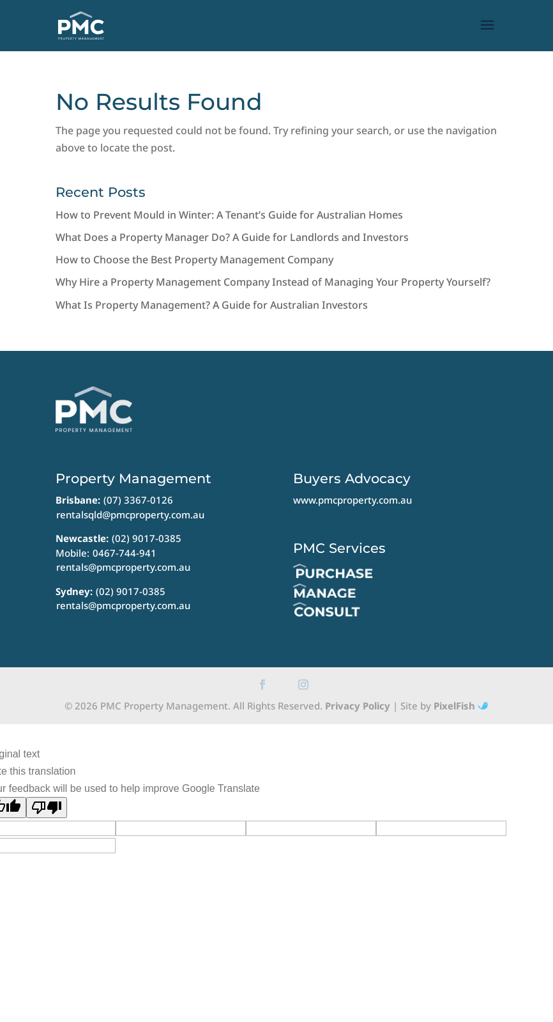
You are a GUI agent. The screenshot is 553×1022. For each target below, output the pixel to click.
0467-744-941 (124, 552)
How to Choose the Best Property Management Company (194, 259)
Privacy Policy (357, 705)
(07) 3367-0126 (138, 499)
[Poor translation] (46, 807)
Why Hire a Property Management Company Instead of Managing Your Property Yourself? (273, 282)
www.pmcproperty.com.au (352, 499)
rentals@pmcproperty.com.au (123, 567)
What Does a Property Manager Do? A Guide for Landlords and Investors (232, 237)
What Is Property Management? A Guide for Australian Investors (212, 305)
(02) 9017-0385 (146, 538)
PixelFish (461, 705)
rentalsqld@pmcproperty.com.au (130, 514)
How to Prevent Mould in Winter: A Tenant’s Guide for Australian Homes (229, 215)
